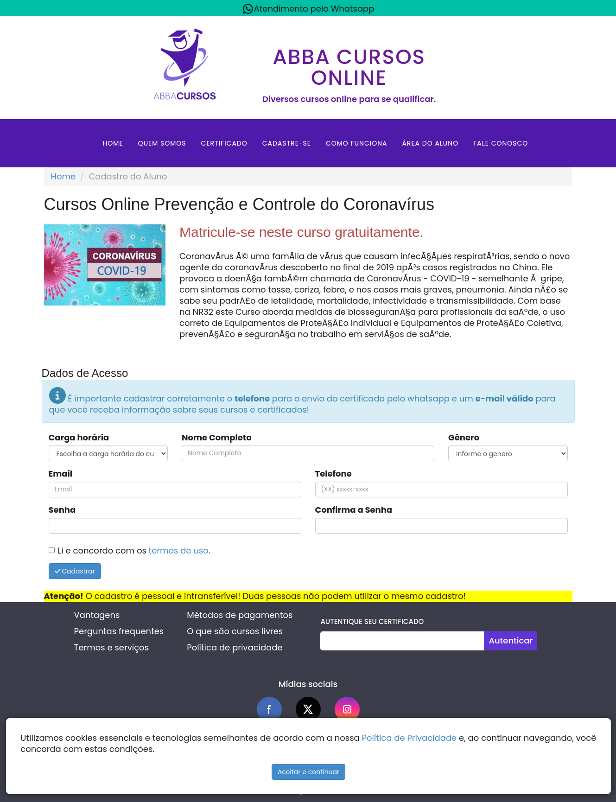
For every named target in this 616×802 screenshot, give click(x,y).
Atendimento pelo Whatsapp (308, 9)
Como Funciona (356, 143)
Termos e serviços (111, 647)
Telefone (333, 473)
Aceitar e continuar (309, 772)
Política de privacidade (234, 647)
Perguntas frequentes (119, 631)
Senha (62, 510)
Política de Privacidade (409, 738)
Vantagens (97, 615)
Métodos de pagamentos (239, 615)
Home (113, 143)
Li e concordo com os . (134, 550)
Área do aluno (430, 143)
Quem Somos (162, 143)
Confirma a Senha (354, 510)
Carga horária (79, 437)
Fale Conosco (500, 143)
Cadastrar (75, 571)
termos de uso (179, 550)
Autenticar (511, 640)
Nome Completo (217, 437)
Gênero (463, 437)
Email (61, 473)
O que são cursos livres (235, 631)
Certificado (224, 143)
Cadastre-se (286, 143)
